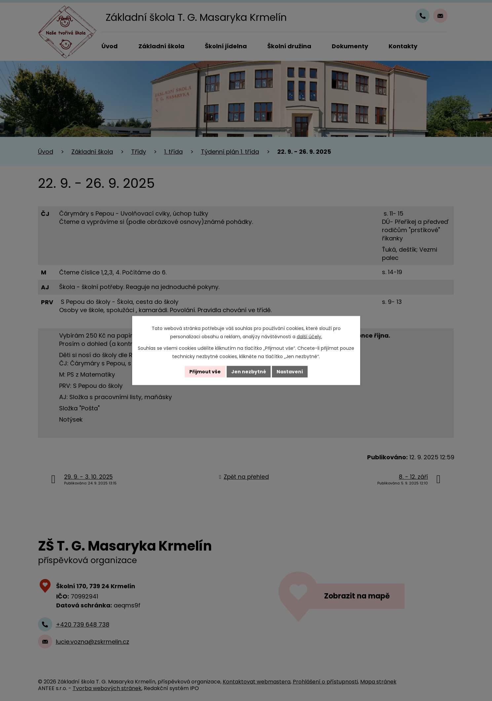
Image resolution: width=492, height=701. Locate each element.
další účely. (309, 336)
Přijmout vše (205, 371)
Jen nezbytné (248, 371)
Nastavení (290, 371)
